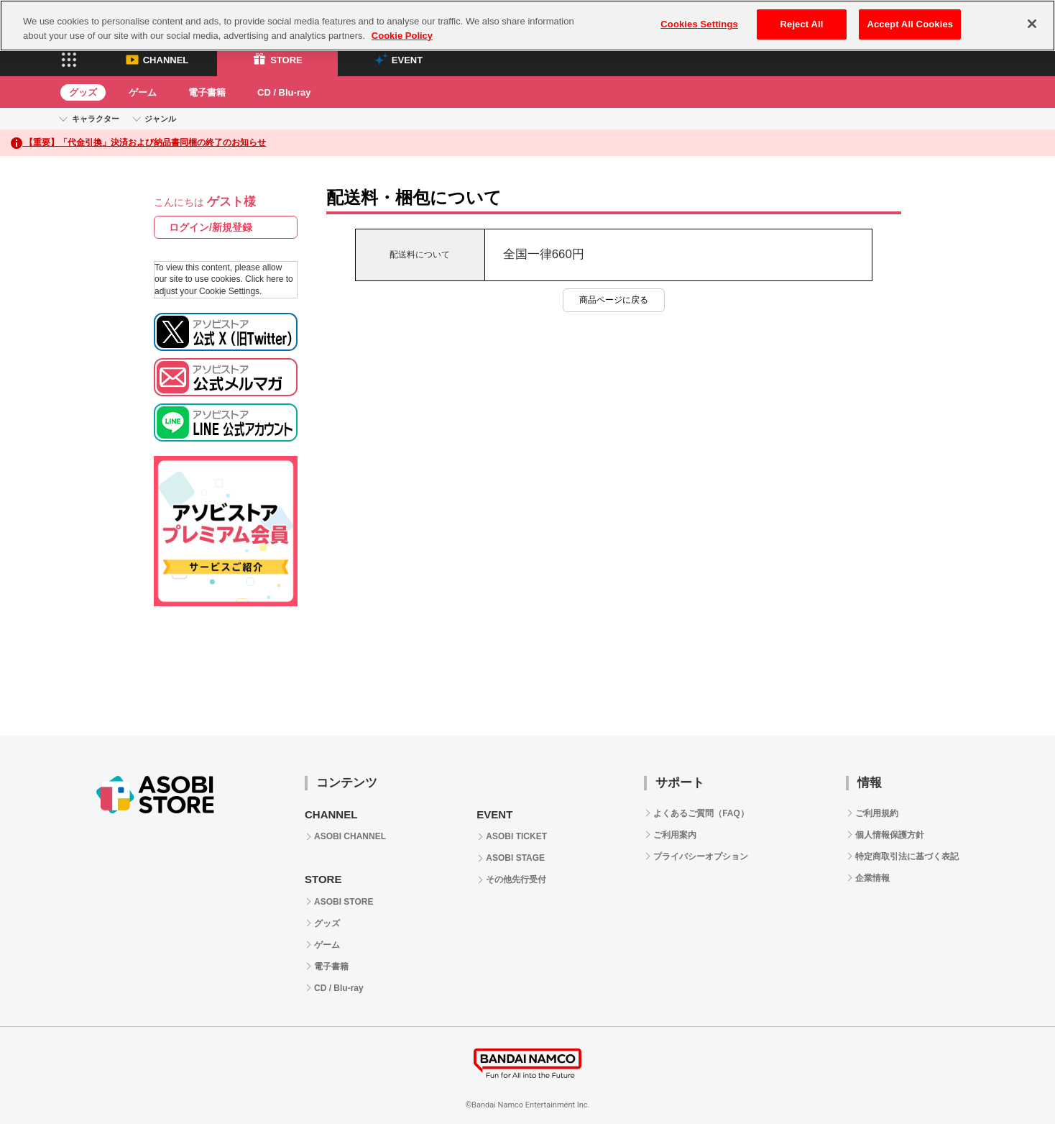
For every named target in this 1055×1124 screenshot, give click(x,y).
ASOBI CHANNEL (350, 836)
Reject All (802, 24)
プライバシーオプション (700, 856)
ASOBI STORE (343, 902)
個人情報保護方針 (889, 835)
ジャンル (160, 118)
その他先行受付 (516, 879)
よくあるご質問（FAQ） (701, 813)
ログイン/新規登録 (210, 227)
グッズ (83, 92)
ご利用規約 (876, 813)
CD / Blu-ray (283, 92)
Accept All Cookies (910, 24)
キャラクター (95, 118)
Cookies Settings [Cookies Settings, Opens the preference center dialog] (699, 24)
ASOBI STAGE (515, 858)
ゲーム (143, 92)
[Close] (1032, 24)
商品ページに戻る (613, 300)
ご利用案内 (674, 835)
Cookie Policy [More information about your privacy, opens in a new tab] (402, 35)
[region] (527, 25)
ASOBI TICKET (516, 836)
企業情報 (872, 878)
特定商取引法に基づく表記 (907, 856)
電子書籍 (207, 92)
